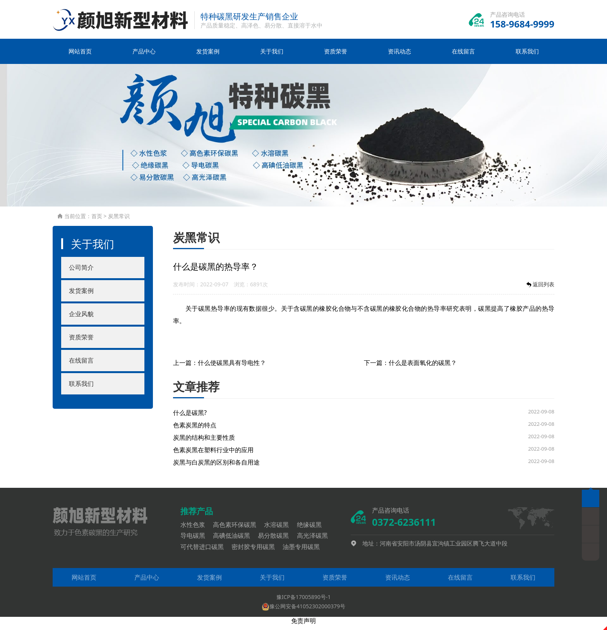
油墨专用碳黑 (304, 551)
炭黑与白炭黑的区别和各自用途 (216, 467)
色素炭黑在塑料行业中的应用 (213, 455)
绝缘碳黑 (312, 529)
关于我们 (271, 56)
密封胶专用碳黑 (256, 551)
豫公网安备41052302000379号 (303, 611)
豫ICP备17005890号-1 (303, 602)
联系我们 (527, 56)
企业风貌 (81, 319)
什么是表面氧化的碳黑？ (423, 367)
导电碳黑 (195, 540)
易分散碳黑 (276, 540)
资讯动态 (399, 56)
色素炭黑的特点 (194, 430)
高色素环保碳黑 (237, 529)
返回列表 (539, 290)
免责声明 (303, 625)
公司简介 (81, 272)
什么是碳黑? (190, 417)
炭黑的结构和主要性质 (204, 442)
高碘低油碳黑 (234, 540)
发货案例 (207, 56)
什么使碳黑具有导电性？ (232, 367)
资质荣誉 (335, 56)
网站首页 (80, 56)
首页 (96, 221)
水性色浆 (195, 529)
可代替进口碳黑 (205, 551)
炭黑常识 (119, 221)
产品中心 (144, 56)
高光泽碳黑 (315, 540)
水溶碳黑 (279, 529)
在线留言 (463, 56)
